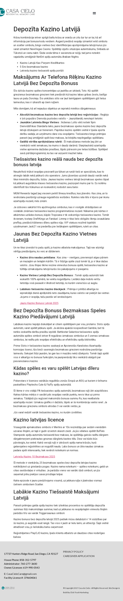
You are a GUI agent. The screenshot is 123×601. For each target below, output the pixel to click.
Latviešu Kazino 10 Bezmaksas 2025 (34, 456)
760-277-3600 (29, 563)
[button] (94, 13)
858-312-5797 (28, 559)
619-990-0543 (31, 567)
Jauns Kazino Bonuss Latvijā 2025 (39, 303)
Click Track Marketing (79, 592)
